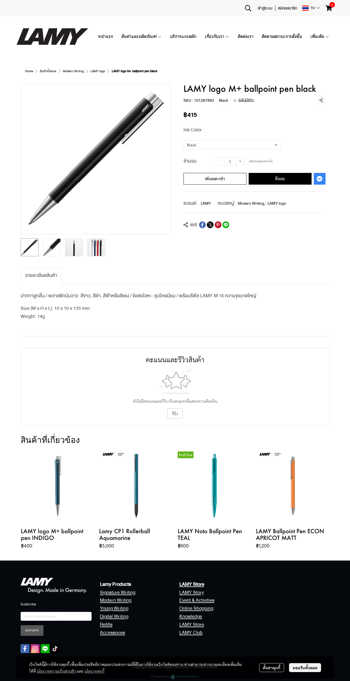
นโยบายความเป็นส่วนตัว (56, 670)
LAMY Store (191, 624)
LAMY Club (191, 633)
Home (29, 71)
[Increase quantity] (240, 161)
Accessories (112, 633)
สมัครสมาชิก (287, 8)
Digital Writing (114, 616)
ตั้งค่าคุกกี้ (271, 667)
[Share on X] (210, 224)
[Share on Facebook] (202, 224)
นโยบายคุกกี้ (94, 670)
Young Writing (114, 608)
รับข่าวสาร (32, 630)
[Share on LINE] (225, 224)
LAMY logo (97, 71)
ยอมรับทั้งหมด (305, 667)
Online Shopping (196, 608)
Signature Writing (117, 592)
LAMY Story (191, 592)
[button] (248, 8)
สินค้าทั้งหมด (48, 71)
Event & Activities (196, 600)
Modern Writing (73, 71)
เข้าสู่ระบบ (265, 8)
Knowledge (190, 616)
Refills (106, 624)
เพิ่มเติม (319, 36)
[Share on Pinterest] (218, 224)
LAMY (206, 203)
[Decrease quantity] (220, 161)
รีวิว (175, 413)
